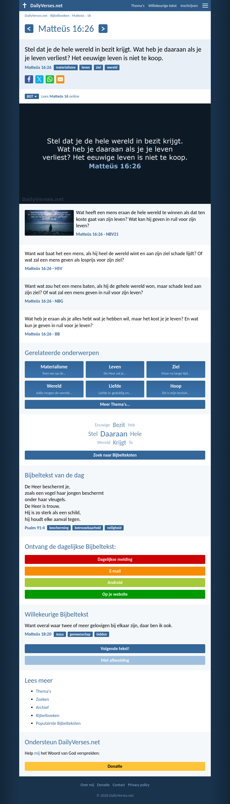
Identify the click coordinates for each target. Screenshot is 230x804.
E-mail (115, 571)
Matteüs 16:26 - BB (42, 334)
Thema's (138, 5)
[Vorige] (29, 28)
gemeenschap (80, 634)
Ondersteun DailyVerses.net (62, 742)
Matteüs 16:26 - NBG (44, 301)
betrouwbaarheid (88, 528)
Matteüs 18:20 (38, 634)
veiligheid (114, 528)
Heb (131, 425)
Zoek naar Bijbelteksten (115, 455)
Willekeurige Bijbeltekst (57, 614)
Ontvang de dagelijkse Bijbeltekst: (70, 546)
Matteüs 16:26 (38, 67)
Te (131, 442)
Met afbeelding (115, 660)
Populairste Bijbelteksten (58, 723)
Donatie (115, 766)
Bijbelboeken (59, 15)
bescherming (58, 528)
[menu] (205, 7)
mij (37, 753)
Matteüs (78, 15)
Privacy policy (139, 785)
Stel (93, 434)
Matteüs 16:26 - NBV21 (97, 234)
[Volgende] (103, 28)
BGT (32, 96)
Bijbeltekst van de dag (54, 475)
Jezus (60, 634)
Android (114, 582)
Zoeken (42, 699)
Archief (42, 707)
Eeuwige (102, 425)
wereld (112, 67)
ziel (98, 67)
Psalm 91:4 (35, 527)
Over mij (87, 785)
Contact (119, 785)
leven (86, 67)
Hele (136, 434)
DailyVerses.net (36, 15)
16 (89, 15)
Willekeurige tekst (162, 5)
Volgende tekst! (115, 648)
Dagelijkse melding (115, 559)
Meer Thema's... (115, 404)
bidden (102, 634)
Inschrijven (189, 5)
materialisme (66, 67)
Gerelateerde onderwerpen (62, 353)
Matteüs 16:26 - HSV (43, 268)
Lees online (60, 96)
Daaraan (113, 434)
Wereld (103, 442)
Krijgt (119, 442)
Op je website (115, 594)
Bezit (119, 425)
